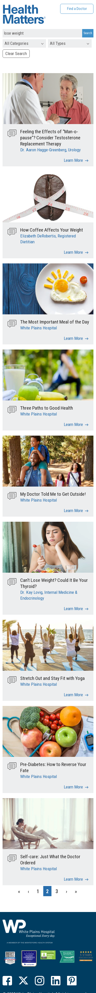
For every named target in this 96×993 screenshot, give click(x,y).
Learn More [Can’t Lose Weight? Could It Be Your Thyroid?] (73, 608)
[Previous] (28, 891)
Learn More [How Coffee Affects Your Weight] (73, 252)
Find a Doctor (77, 8)
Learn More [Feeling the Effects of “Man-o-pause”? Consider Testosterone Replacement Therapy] (73, 160)
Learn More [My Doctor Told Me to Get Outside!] (73, 510)
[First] (19, 891)
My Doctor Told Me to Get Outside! (53, 494)
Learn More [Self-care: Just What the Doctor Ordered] (73, 879)
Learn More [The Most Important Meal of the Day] (73, 338)
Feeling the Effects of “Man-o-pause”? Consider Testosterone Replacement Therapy (50, 138)
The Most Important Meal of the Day (54, 322)
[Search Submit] (87, 33)
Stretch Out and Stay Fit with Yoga (52, 678)
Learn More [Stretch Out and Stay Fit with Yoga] (73, 694)
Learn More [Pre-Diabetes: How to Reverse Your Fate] (73, 786)
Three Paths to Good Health (46, 408)
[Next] (66, 891)
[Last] (76, 891)
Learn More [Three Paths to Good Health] (73, 424)
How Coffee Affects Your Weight (51, 230)
